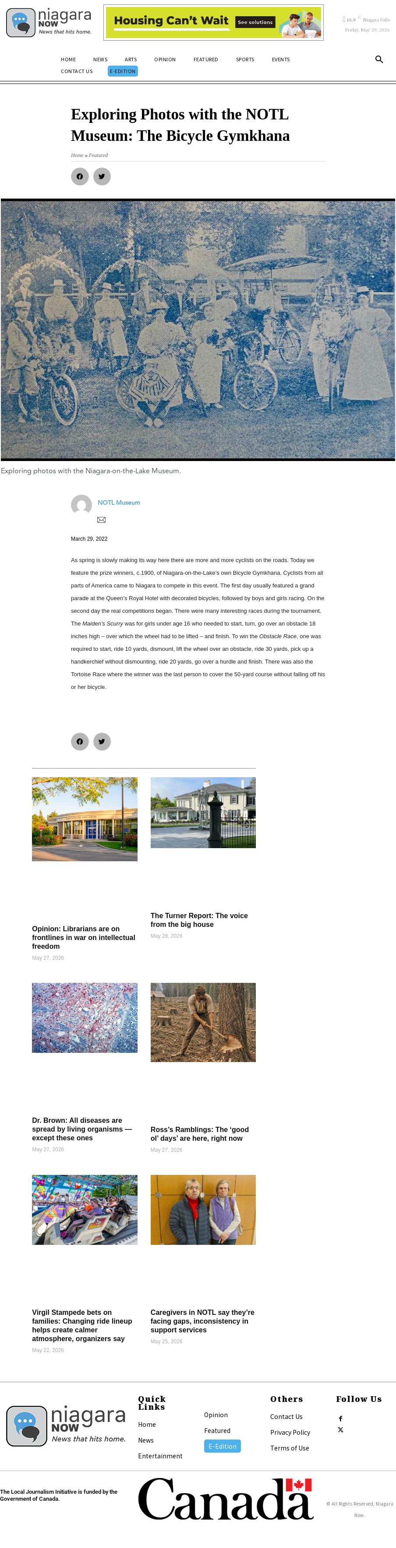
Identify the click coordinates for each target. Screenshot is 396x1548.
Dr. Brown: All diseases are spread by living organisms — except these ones (82, 1129)
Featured (217, 1430)
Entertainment (160, 1455)
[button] (379, 59)
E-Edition (223, 1446)
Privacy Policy (290, 1432)
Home (147, 1424)
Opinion (216, 1414)
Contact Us (286, 1416)
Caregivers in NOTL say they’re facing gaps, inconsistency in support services (203, 1321)
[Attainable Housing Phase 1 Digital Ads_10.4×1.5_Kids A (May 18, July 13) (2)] (213, 22)
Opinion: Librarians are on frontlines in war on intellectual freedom (83, 937)
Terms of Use (289, 1447)
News (146, 1440)
